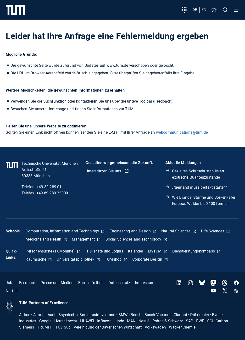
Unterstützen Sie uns (103, 171)
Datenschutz (119, 282)
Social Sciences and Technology (134, 239)
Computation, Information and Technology (63, 231)
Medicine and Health (44, 239)
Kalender (135, 251)
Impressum (144, 282)
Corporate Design (147, 259)
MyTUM (155, 251)
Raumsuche (36, 259)
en (203, 9)
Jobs (10, 282)
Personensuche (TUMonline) (51, 251)
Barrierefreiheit (91, 282)
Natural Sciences (176, 231)
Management (84, 239)
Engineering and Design (131, 231)
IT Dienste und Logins (104, 251)
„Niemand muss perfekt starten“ (199, 187)
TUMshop (114, 259)
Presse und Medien (56, 282)
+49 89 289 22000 (52, 193)
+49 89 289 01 (49, 187)
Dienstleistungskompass (194, 251)
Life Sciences (213, 231)
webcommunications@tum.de (182, 132)
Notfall (11, 291)
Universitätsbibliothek (76, 259)
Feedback (27, 282)
